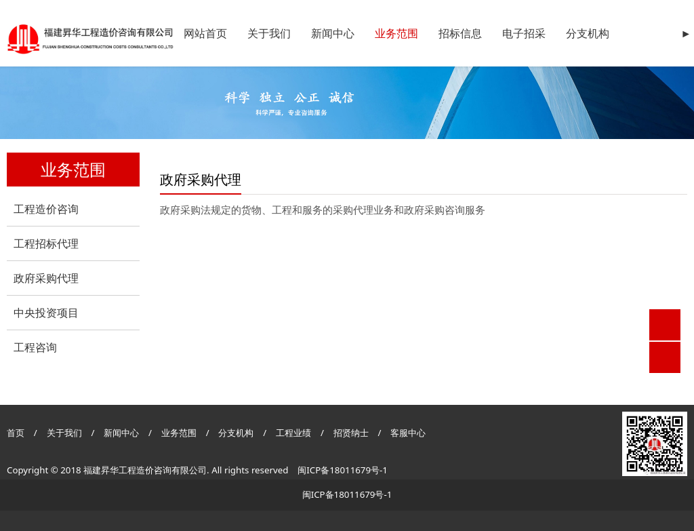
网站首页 (205, 33)
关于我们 (269, 33)
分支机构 (587, 33)
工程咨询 (35, 347)
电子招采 (524, 33)
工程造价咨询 (46, 208)
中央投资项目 (46, 312)
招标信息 (460, 33)
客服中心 (408, 433)
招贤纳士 (352, 433)
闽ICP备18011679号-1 (343, 470)
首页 (15, 433)
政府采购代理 (46, 278)
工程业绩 (294, 433)
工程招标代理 (46, 243)
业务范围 (396, 33)
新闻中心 (332, 33)
